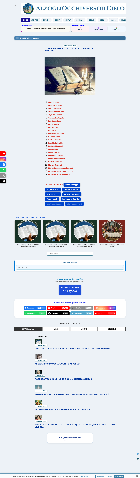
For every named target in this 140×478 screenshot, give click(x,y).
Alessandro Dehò (55, 105)
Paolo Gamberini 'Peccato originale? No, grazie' (62, 409)
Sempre (112, 329)
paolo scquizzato (54, 204)
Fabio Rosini (53, 130)
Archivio (37, 20)
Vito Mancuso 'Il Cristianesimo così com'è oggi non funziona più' (72, 394)
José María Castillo (56, 143)
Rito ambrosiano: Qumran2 (59, 174)
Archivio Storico (70, 263)
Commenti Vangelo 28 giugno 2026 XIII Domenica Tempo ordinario (72, 349)
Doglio (105, 20)
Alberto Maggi (54, 102)
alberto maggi (71, 185)
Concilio (82, 20)
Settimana (28, 329)
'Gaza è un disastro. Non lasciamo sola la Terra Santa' (46, 29)
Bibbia (60, 20)
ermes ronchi (53, 194)
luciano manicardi (70, 199)
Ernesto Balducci (55, 127)
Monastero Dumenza (56, 159)
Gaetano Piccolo (54, 137)
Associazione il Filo (56, 112)
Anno (84, 329)
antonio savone (71, 190)
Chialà (71, 20)
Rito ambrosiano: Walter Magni (60, 171)
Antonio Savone (54, 108)
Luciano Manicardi (55, 146)
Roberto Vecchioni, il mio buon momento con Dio (63, 379)
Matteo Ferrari (54, 152)
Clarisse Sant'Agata (56, 118)
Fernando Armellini (56, 134)
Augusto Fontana (55, 115)
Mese (56, 329)
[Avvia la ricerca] (49, 254)
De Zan (94, 20)
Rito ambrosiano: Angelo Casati (60, 168)
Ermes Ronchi (53, 124)
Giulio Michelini (54, 140)
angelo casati (53, 190)
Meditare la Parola (55, 155)
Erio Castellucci (54, 121)
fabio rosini (52, 199)
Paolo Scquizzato (55, 162)
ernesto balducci (71, 194)
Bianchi (49, 20)
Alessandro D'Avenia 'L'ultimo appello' (57, 364)
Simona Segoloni (55, 165)
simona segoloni (74, 204)
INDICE (25, 20)
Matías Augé (53, 149)
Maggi (116, 20)
